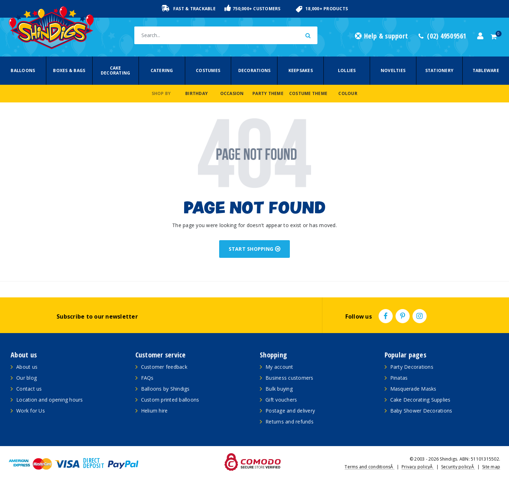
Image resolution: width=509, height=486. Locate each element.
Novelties (393, 70)
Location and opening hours (49, 399)
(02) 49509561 (443, 36)
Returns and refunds (289, 421)
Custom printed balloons (170, 399)
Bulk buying (279, 388)
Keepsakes (300, 70)
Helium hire (154, 410)
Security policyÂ (458, 467)
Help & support (381, 36)
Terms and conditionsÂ (369, 467)
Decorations (254, 70)
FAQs (147, 377)
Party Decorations (411, 366)
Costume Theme (308, 93)
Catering (162, 70)
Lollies (347, 70)
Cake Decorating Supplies (420, 399)
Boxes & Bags (69, 70)
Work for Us (30, 410)
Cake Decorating (115, 70)
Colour (347, 93)
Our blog (26, 377)
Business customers (289, 377)
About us (26, 366)
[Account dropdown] (480, 36)
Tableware (486, 70)
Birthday (196, 93)
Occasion (232, 93)
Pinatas (399, 377)
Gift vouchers (281, 399)
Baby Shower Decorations (421, 410)
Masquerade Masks (413, 388)
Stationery (439, 70)
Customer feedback (164, 366)
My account (279, 366)
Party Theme (267, 93)
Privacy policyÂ (418, 467)
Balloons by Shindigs (165, 388)
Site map (491, 467)
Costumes (208, 70)
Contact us (29, 388)
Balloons (23, 70)
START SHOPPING (255, 248)
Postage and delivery (290, 410)
